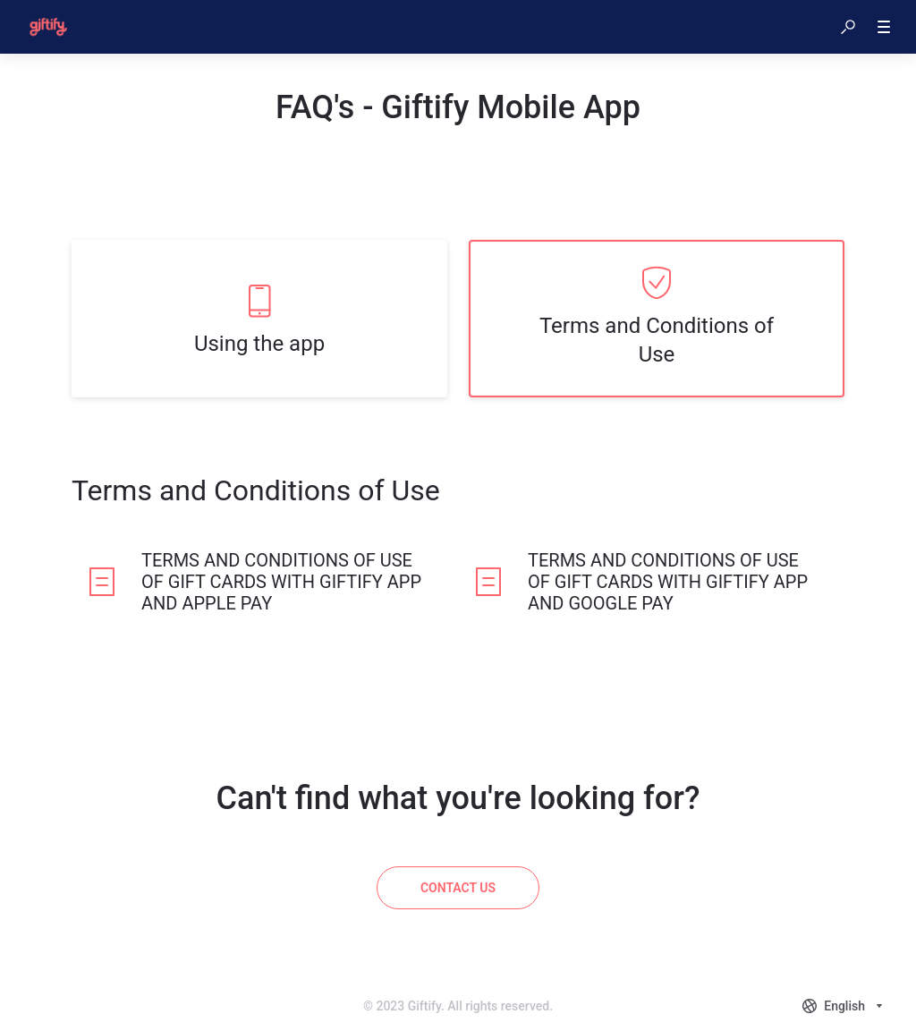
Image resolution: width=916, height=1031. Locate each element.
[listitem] (259, 318)
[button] (848, 27)
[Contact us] (458, 887)
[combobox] (844, 1006)
